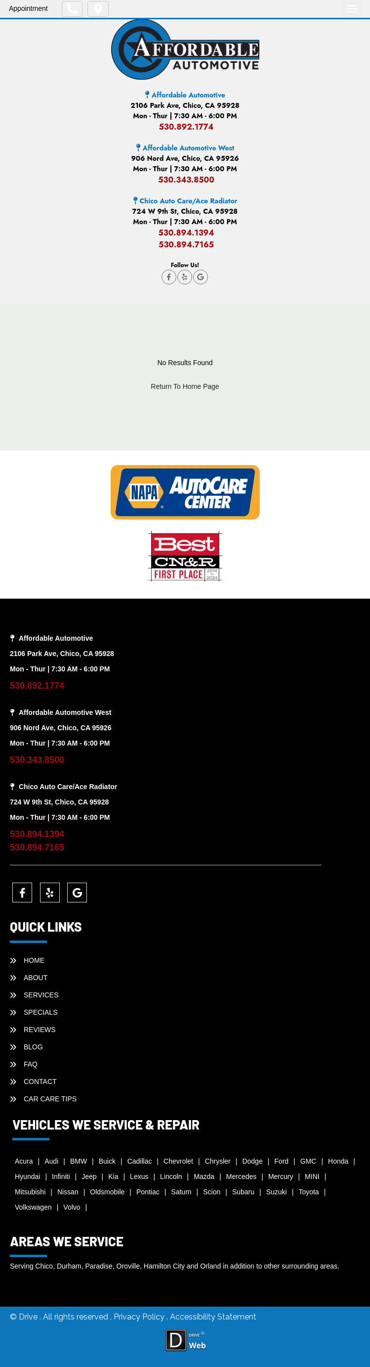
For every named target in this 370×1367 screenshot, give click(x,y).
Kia (113, 1176)
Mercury (280, 1176)
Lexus (139, 1176)
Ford (281, 1161)
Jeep (89, 1176)
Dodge (252, 1161)
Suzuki (276, 1192)
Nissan (68, 1192)
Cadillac (139, 1161)
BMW (78, 1161)
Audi (51, 1161)
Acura (24, 1161)
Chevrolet (178, 1161)
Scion (211, 1192)
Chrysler (218, 1161)
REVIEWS (40, 1030)
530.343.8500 (186, 180)
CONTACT (40, 1081)
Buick (107, 1161)
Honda (338, 1161)
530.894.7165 (186, 244)
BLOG (33, 1047)
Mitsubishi (30, 1192)
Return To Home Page (185, 386)
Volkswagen (33, 1207)
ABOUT (35, 978)
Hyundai (27, 1176)
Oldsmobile (107, 1192)
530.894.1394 (186, 232)
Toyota (308, 1192)
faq (31, 1064)
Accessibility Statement (213, 1316)
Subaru (243, 1192)
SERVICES (41, 995)
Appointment (28, 8)
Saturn (181, 1192)
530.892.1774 (186, 127)
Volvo (71, 1207)
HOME (34, 960)
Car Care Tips (50, 1099)
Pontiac (148, 1192)
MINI (312, 1176)
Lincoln (171, 1176)
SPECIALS (40, 1012)
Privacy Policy (140, 1316)
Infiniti (61, 1176)
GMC (308, 1161)
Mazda (204, 1176)
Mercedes (241, 1176)
